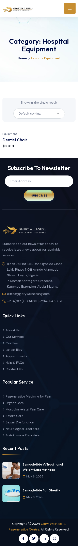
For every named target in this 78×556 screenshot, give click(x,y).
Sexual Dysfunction (20, 422)
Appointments (16, 356)
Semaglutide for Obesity (41, 490)
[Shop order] (39, 113)
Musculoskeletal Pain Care (25, 409)
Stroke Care (14, 416)
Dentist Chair (14, 139)
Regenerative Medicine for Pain (28, 396)
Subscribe (39, 195)
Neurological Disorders (22, 429)
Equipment (9, 134)
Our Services (15, 337)
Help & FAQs (15, 362)
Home (22, 58)
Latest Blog (14, 350)
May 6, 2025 (33, 476)
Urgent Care (15, 403)
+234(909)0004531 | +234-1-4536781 (35, 301)
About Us (13, 330)
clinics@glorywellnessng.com (28, 294)
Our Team (13, 343)
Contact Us (14, 369)
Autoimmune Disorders (23, 435)
